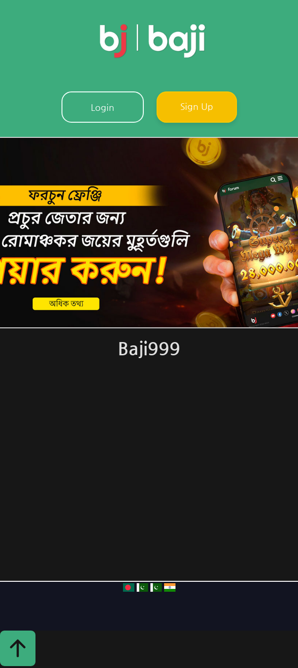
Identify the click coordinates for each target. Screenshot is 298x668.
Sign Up (196, 106)
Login (102, 107)
